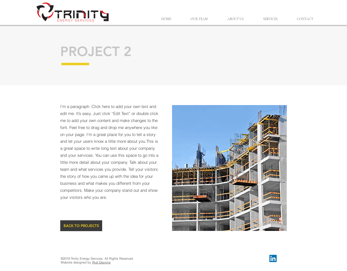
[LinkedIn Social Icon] (273, 258)
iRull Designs (101, 262)
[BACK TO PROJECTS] (81, 225)
